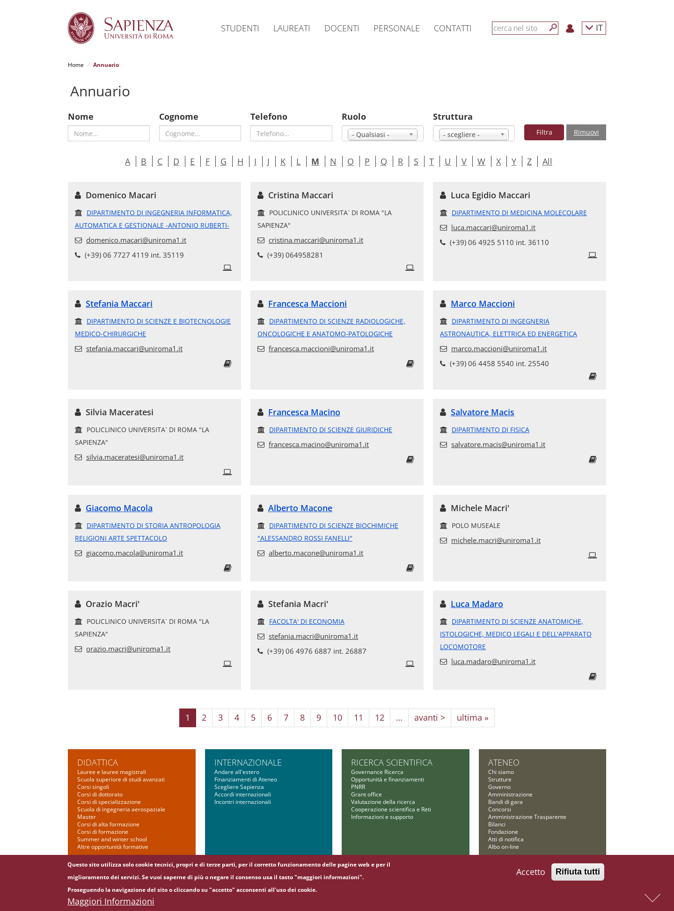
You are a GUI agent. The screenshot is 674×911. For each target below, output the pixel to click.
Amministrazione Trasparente (527, 817)
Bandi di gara (505, 802)
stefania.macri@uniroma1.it (313, 636)
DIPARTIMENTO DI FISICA (490, 429)
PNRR (358, 787)
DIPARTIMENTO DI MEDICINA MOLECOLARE (519, 212)
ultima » (473, 717)
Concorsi (499, 809)
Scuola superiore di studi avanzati (121, 779)
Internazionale (248, 762)
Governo (499, 787)
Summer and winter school (112, 839)
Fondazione (503, 832)
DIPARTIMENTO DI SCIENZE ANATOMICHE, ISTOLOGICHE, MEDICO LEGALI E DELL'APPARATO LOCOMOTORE (516, 634)
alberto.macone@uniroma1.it (316, 552)
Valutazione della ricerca (383, 802)
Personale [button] (397, 28)
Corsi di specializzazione (109, 802)
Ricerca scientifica (391, 762)
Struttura (453, 116)
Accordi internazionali (242, 794)
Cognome (178, 116)
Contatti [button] (453, 28)
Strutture (500, 779)
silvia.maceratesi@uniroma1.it (134, 457)
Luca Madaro (477, 603)
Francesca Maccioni (307, 303)
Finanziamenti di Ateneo (245, 779)
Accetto (530, 873)
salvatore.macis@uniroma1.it (498, 444)
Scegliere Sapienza (239, 787)
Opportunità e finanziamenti (387, 779)
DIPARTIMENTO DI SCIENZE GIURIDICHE (330, 429)
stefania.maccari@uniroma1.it (134, 348)
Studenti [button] (240, 28)
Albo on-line (503, 847)
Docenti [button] (341, 28)
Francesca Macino (304, 412)
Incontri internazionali (242, 802)
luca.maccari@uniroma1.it (493, 227)
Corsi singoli (93, 787)
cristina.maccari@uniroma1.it (316, 240)
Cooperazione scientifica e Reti (391, 809)
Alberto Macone (300, 507)
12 (379, 717)
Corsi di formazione (102, 832)
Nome (81, 116)
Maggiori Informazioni (110, 903)
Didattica (97, 762)
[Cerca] (553, 27)
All (547, 161)
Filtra (544, 132)
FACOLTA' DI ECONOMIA (306, 621)
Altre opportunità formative (112, 847)
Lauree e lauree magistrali (111, 772)
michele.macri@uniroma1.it (496, 540)
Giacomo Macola (119, 507)
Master (86, 817)
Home (76, 65)
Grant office (366, 794)
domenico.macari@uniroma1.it (136, 240)
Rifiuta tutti (578, 873)
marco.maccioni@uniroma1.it (499, 348)
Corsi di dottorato (100, 794)
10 (337, 717)
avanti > (429, 717)
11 (358, 717)
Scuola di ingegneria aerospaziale (121, 809)
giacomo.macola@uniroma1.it (134, 552)
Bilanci (497, 824)
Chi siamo (501, 772)
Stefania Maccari (119, 303)
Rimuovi (586, 132)
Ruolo (354, 116)
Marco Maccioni (483, 303)
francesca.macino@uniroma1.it (319, 444)
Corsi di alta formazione (108, 824)
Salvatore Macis (482, 412)
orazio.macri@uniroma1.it (128, 648)
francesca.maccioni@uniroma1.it (321, 348)
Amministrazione (510, 794)
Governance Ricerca (377, 772)
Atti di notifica (506, 839)
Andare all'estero (236, 772)
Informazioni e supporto (382, 817)
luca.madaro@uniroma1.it (493, 661)
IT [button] (594, 27)
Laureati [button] (291, 28)
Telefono (268, 116)
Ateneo (504, 762)
